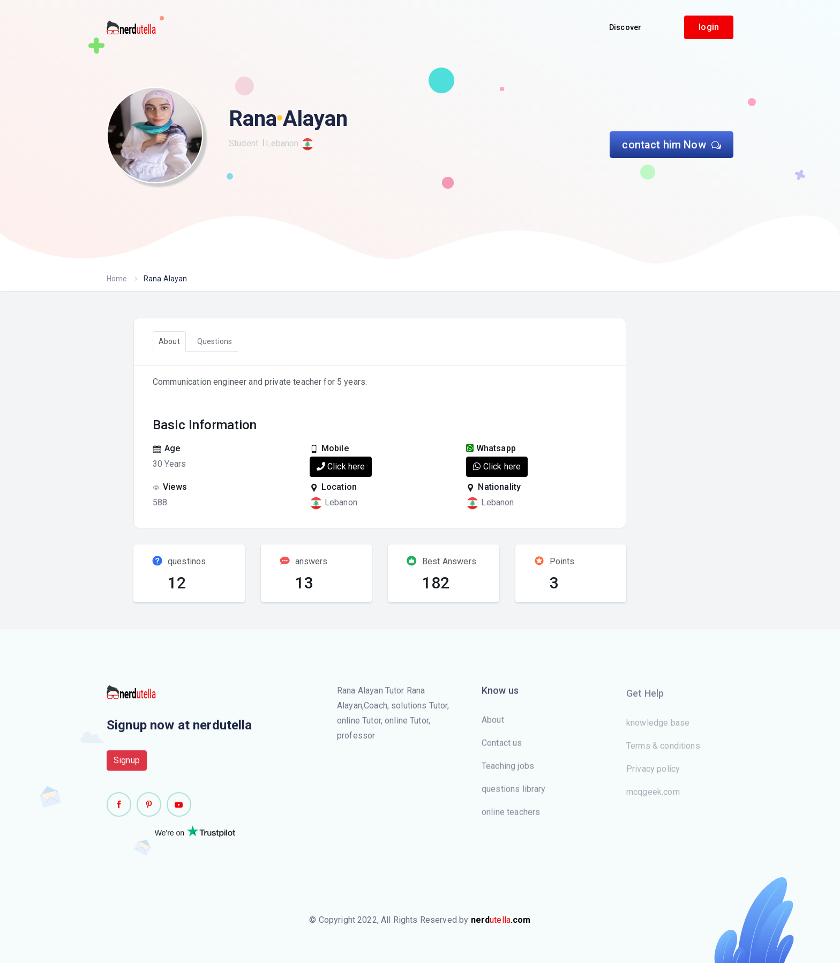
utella (501, 920)
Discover (625, 27)
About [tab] (169, 341)
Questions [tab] (214, 341)
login (709, 27)
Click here (341, 466)
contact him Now (671, 144)
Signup (127, 766)
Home (117, 278)
